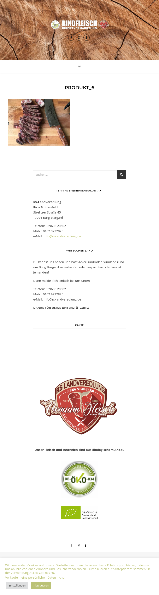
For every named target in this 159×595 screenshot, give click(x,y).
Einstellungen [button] (17, 585)
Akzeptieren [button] (41, 585)
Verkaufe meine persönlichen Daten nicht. (35, 577)
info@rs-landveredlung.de (62, 236)
